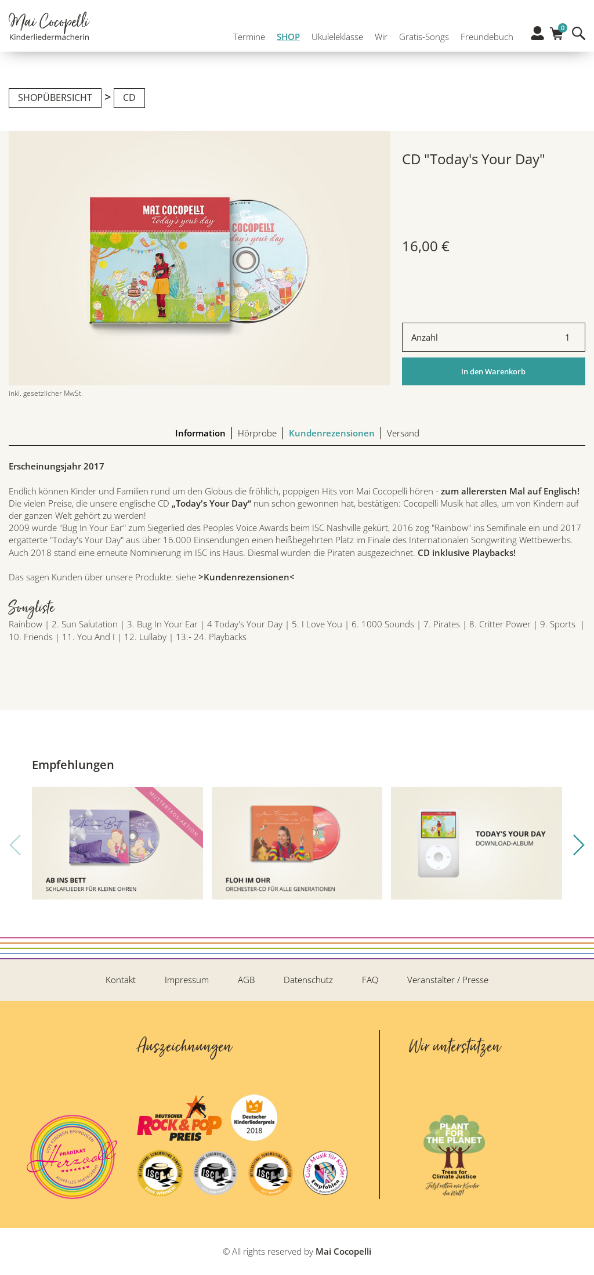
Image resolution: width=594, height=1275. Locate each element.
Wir (378, 33)
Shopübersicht (55, 97)
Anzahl (424, 337)
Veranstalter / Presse (447, 979)
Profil (537, 33)
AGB (246, 979)
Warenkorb (556, 30)
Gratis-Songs (421, 33)
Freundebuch (484, 33)
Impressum (187, 979)
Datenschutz (308, 979)
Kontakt (121, 979)
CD (129, 97)
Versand (403, 433)
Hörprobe (257, 433)
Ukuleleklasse (334, 33)
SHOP (285, 33)
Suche (578, 33)
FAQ (370, 979)
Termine (246, 33)
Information (200, 433)
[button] (579, 845)
